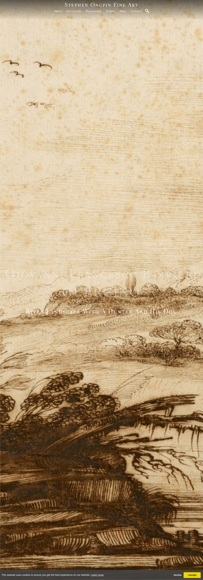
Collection (73, 11)
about (58, 11)
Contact (136, 11)
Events (110, 11)
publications (94, 11)
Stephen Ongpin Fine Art (101, 5)
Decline (178, 575)
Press (123, 11)
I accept (192, 575)
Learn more (97, 575)
